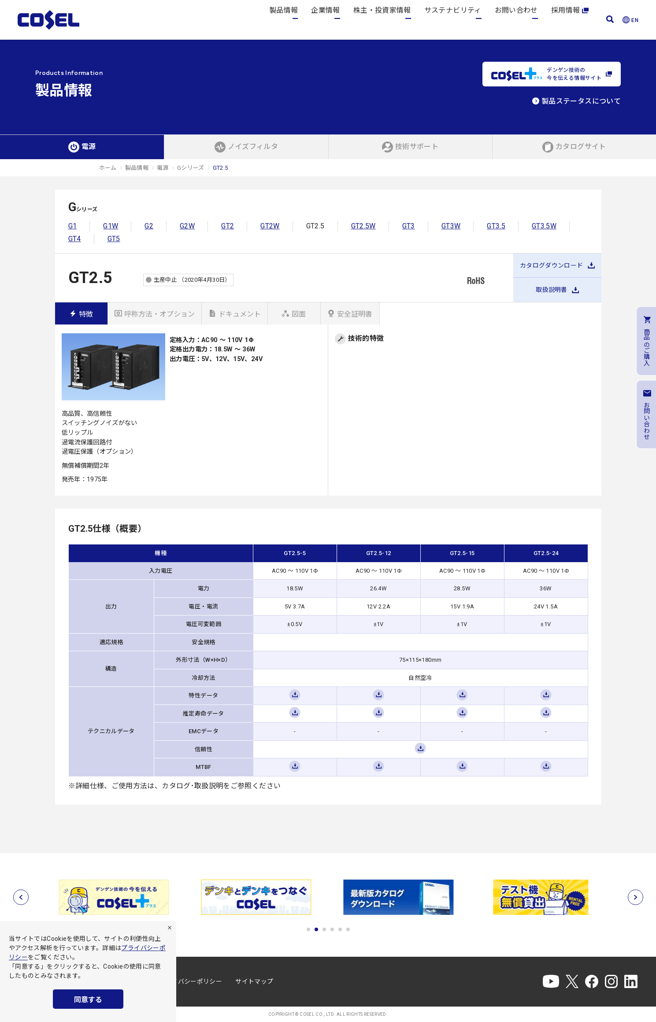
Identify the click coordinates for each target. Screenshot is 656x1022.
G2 (149, 226)
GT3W (450, 226)
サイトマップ (254, 981)
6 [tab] (348, 929)
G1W (110, 226)
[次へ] (635, 897)
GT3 (408, 226)
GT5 (113, 239)
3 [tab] (324, 929)
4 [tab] (332, 929)
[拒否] (169, 927)
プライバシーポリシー (190, 981)
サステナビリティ (453, 19)
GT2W (269, 226)
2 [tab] (316, 929)
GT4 (74, 239)
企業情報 (325, 19)
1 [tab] (308, 929)
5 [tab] (340, 929)
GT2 (227, 226)
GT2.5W (363, 226)
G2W (187, 226)
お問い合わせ (516, 19)
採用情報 (570, 19)
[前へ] (21, 897)
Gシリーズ (190, 167)
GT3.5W (544, 226)
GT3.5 (496, 226)
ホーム (108, 167)
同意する (88, 1000)
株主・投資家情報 (382, 19)
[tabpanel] (115, 897)
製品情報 (283, 19)
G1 (72, 226)
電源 (163, 167)
